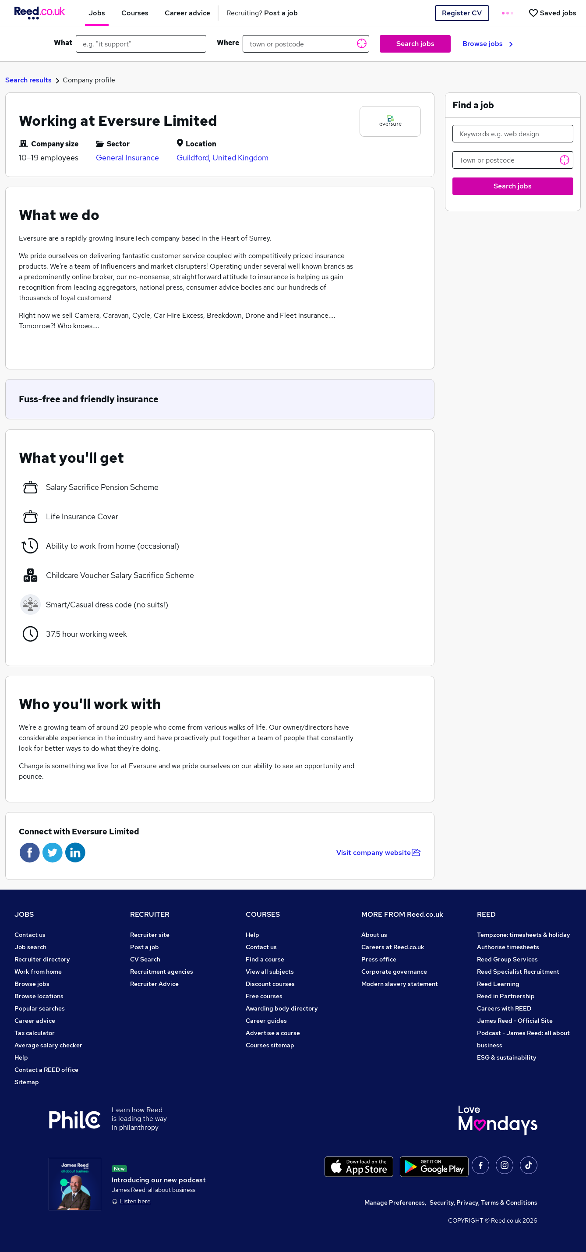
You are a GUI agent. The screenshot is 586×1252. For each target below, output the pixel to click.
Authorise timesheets (508, 947)
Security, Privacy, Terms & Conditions (483, 1202)
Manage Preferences (394, 1202)
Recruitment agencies (161, 971)
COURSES (263, 914)
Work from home (38, 971)
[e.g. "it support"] (141, 44)
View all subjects (270, 971)
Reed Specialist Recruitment (518, 971)
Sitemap (26, 1082)
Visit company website (378, 852)
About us (374, 935)
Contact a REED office (46, 1070)
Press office (378, 959)
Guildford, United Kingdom (222, 158)
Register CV (462, 13)
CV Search (145, 959)
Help (21, 1057)
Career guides (266, 1021)
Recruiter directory (42, 959)
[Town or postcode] (513, 160)
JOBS (24, 914)
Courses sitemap (270, 1045)
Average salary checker (48, 1045)
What (63, 42)
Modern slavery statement (399, 984)
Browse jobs (487, 43)
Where (228, 42)
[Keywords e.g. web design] (513, 133)
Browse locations (39, 996)
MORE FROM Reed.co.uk (402, 914)
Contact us (30, 935)
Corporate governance (394, 971)
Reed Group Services (507, 959)
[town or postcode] (306, 44)
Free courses (264, 996)
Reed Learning (498, 984)
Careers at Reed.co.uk (392, 947)
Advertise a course (273, 1033)
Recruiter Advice (154, 984)
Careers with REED (504, 1008)
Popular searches (39, 1008)
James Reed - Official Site (515, 1021)
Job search (30, 947)
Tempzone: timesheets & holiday (523, 935)
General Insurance (127, 158)
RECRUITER (149, 914)
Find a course (265, 959)
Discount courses (270, 984)
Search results (28, 80)
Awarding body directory (282, 1008)
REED (486, 914)
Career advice (34, 1021)
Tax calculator (34, 1033)
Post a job (144, 947)
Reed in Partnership (506, 996)
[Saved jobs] (552, 13)
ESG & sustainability (507, 1057)
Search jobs (415, 43)
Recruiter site (149, 935)
